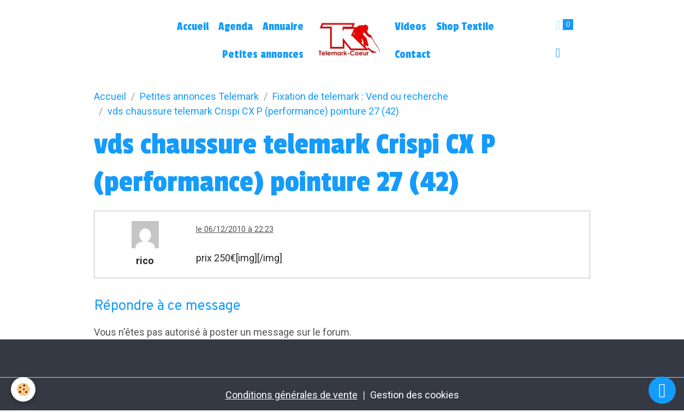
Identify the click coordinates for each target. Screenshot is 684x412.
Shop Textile (465, 26)
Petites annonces (263, 54)
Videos (410, 26)
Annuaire (283, 26)
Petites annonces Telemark (199, 96)
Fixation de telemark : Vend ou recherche (360, 96)
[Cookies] (23, 389)
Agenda (235, 26)
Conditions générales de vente (291, 395)
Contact (413, 54)
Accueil (193, 26)
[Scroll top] (662, 390)
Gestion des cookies (414, 395)
